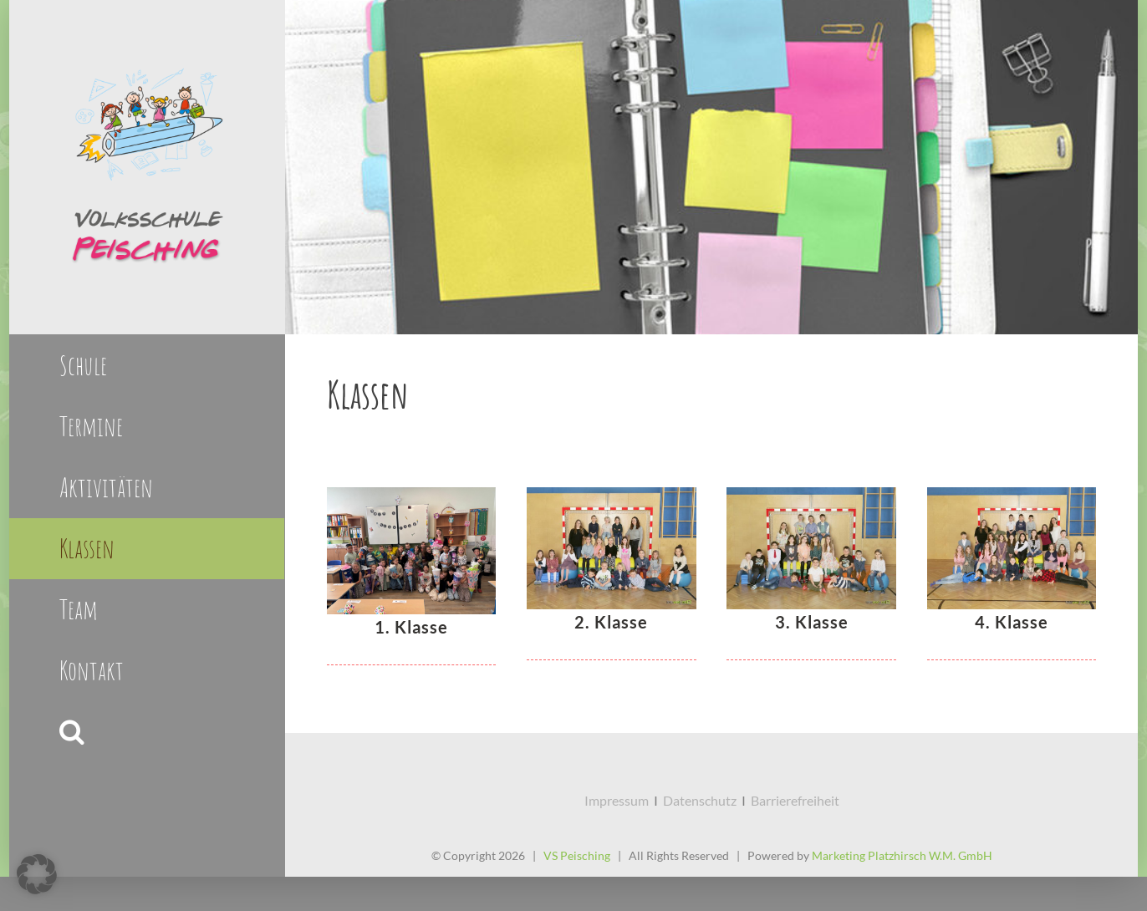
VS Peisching (576, 855)
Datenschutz (700, 800)
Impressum (616, 800)
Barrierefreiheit (795, 800)
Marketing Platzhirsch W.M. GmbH (902, 855)
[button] (146, 731)
